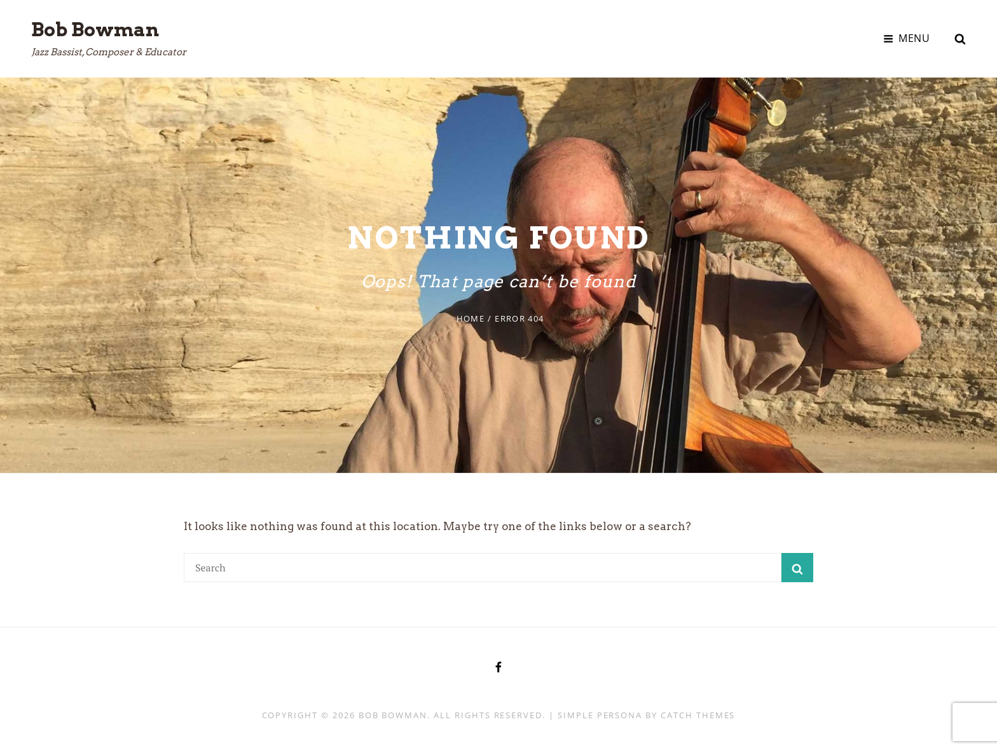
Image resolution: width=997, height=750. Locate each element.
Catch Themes (698, 715)
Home (471, 318)
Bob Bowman (95, 29)
